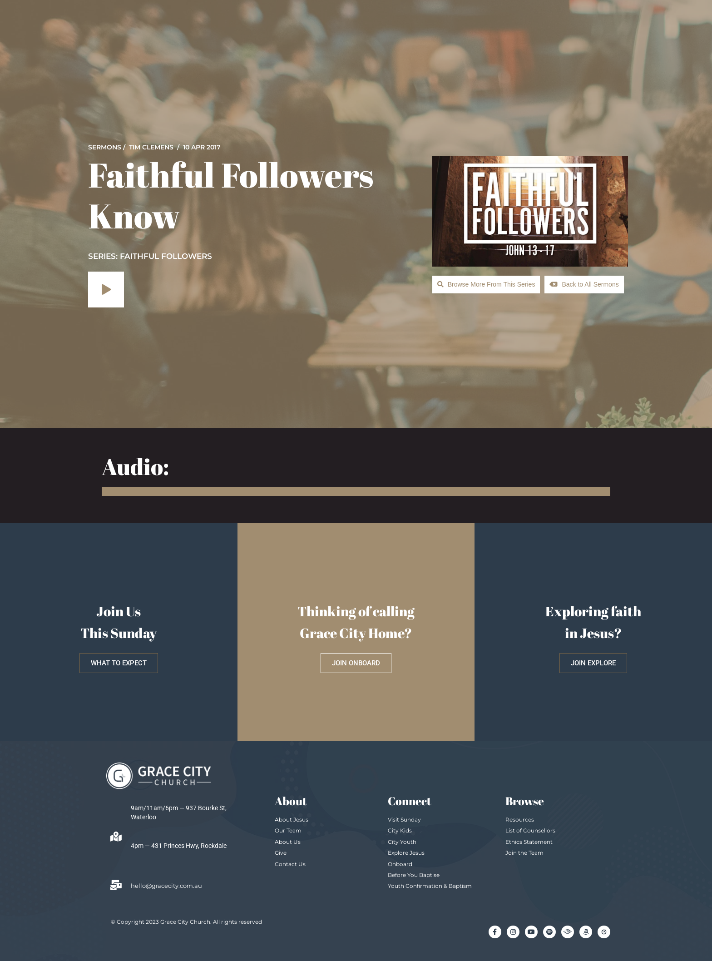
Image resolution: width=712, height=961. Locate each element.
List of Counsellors (530, 830)
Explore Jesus (406, 852)
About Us (288, 841)
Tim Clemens (151, 147)
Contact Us (290, 864)
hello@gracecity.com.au (166, 885)
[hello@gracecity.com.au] (116, 885)
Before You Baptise (414, 875)
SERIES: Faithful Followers (150, 256)
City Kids (400, 830)
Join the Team (524, 852)
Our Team (288, 830)
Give (281, 852)
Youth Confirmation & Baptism (430, 885)
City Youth (402, 841)
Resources (519, 819)
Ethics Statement (529, 841)
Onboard (400, 864)
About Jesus (291, 819)
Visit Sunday (404, 819)
